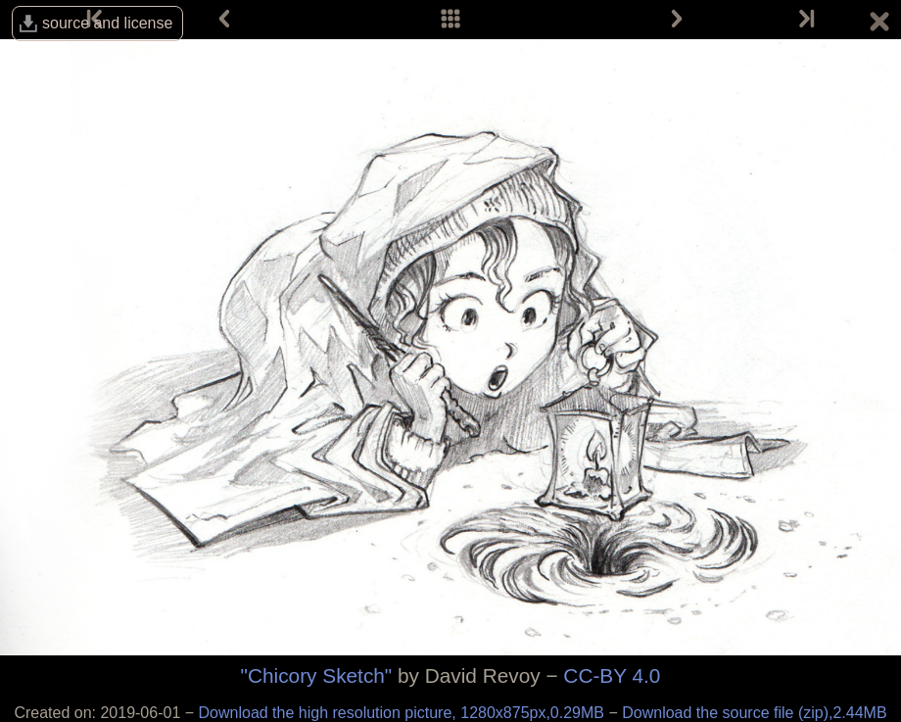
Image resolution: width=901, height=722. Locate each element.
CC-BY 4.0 (611, 675)
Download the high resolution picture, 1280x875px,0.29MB (404, 712)
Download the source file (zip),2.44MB (754, 712)
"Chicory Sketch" (317, 675)
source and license (107, 23)
